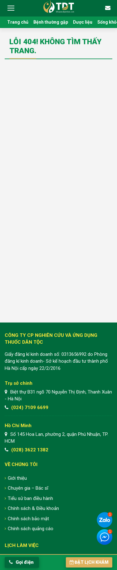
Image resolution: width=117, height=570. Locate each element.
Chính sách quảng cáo (30, 528)
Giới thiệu (17, 478)
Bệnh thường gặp (50, 22)
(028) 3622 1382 (29, 450)
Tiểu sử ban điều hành (30, 498)
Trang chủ (17, 22)
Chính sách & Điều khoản (33, 508)
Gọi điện (21, 562)
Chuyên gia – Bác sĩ (28, 488)
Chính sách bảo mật (28, 518)
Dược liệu (82, 22)
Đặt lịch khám (89, 562)
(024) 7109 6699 (29, 407)
